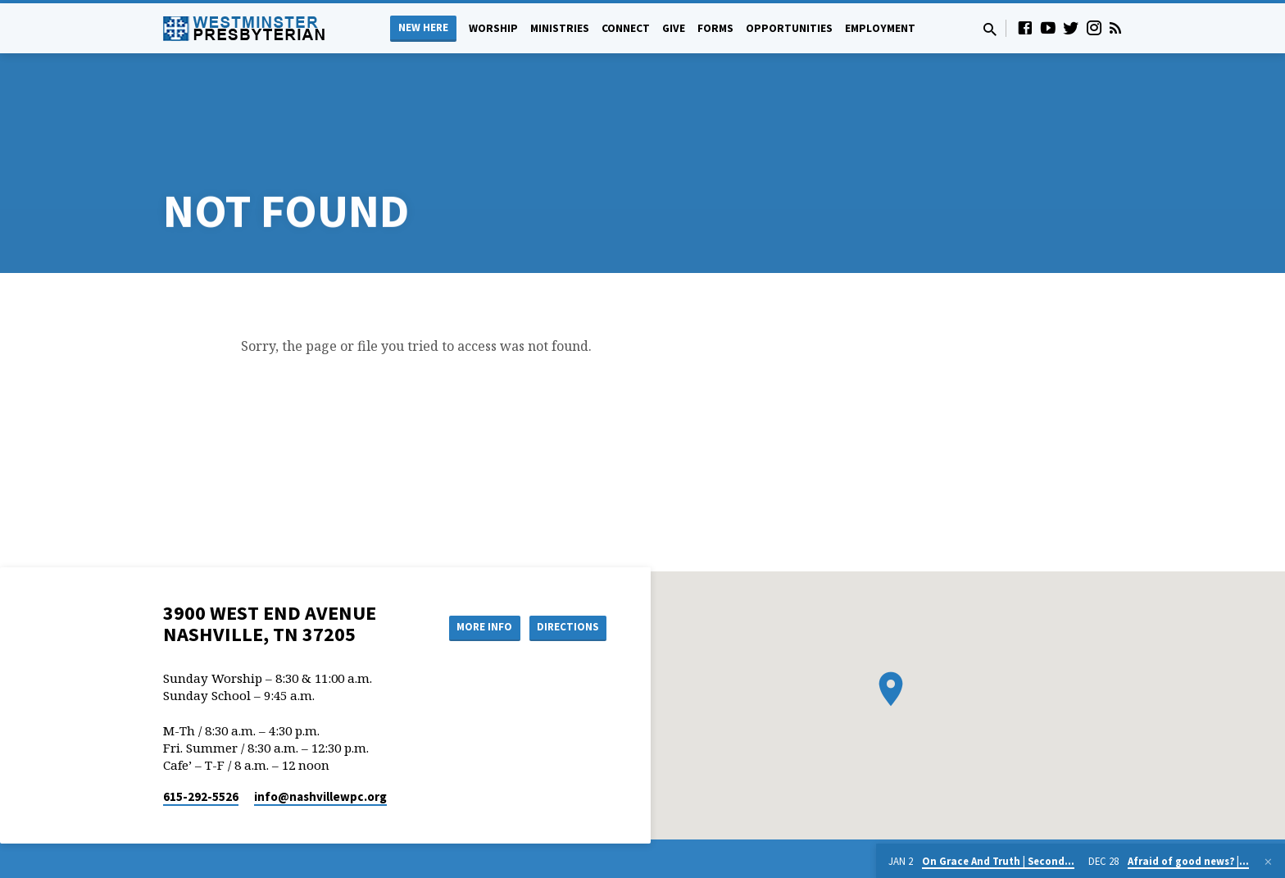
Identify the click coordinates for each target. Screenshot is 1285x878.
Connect (626, 28)
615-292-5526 (200, 731)
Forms (715, 28)
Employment (880, 28)
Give (673, 28)
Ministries (559, 28)
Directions (565, 563)
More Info (473, 563)
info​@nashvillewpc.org (320, 731)
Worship (493, 28)
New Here (423, 27)
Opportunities (789, 28)
